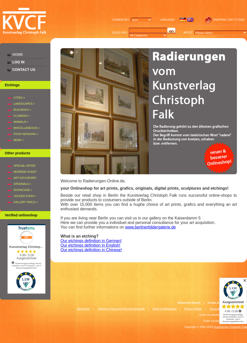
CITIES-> (19, 97)
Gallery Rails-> (26, 202)
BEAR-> (19, 139)
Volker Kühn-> (25, 195)
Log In (18, 62)
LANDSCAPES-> (24, 103)
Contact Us (23, 70)
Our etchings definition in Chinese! (91, 250)
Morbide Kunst (25, 171)
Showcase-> (23, 189)
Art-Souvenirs (25, 177)
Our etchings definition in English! (90, 245)
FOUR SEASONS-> (26, 133)
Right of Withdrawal (164, 308)
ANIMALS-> (21, 121)
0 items (239, 19)
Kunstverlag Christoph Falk (230, 326)
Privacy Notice (193, 308)
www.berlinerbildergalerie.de (150, 227)
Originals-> (22, 183)
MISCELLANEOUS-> (27, 127)
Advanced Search (188, 302)
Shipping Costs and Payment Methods (121, 308)
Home (17, 54)
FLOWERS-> (22, 115)
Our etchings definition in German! (91, 241)
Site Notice (83, 308)
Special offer (24, 165)
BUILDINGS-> (22, 109)
